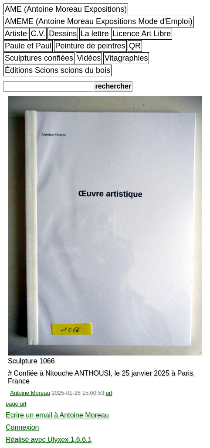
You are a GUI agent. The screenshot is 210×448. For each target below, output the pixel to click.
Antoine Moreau (30, 393)
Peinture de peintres (90, 45)
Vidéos (89, 58)
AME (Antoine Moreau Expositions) (66, 9)
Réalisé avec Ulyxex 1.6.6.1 (48, 439)
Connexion (22, 427)
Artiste (16, 33)
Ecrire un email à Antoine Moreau (57, 415)
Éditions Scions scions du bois (57, 70)
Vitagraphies (126, 58)
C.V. (37, 33)
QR (135, 45)
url (109, 393)
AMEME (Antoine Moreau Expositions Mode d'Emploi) (99, 21)
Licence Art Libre (141, 33)
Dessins (63, 33)
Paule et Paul (28, 45)
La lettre (95, 33)
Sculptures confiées (39, 58)
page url (16, 403)
